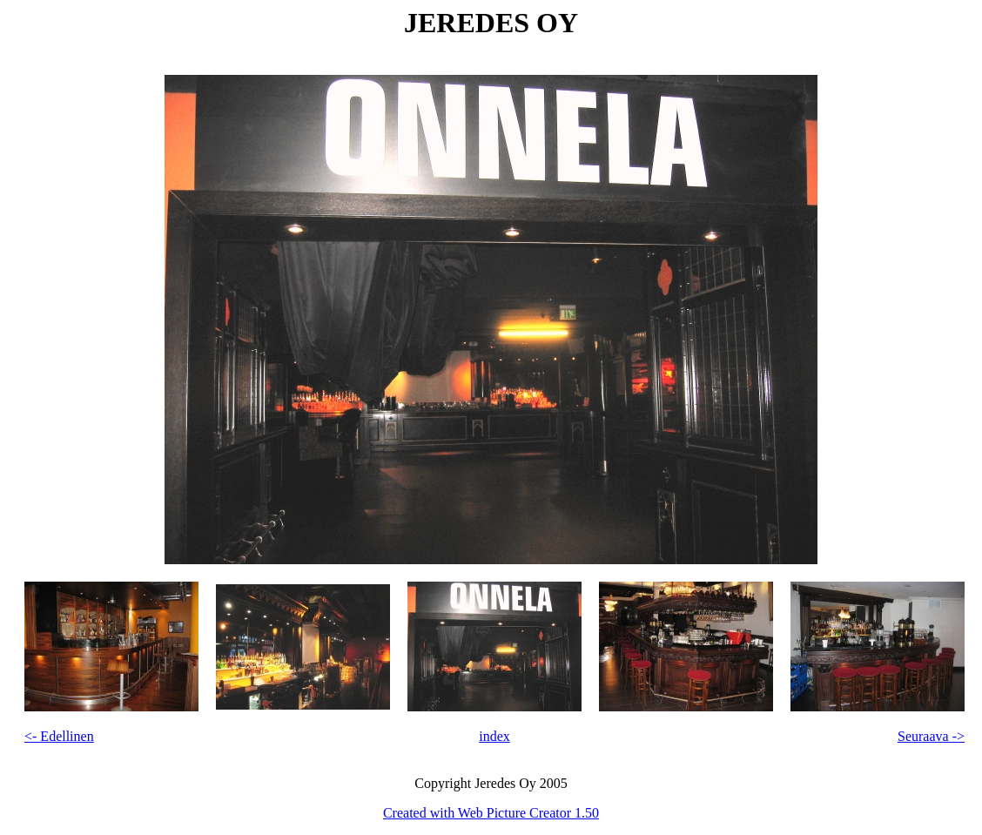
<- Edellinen (59, 736)
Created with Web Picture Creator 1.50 (491, 812)
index (494, 736)
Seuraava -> (931, 736)
